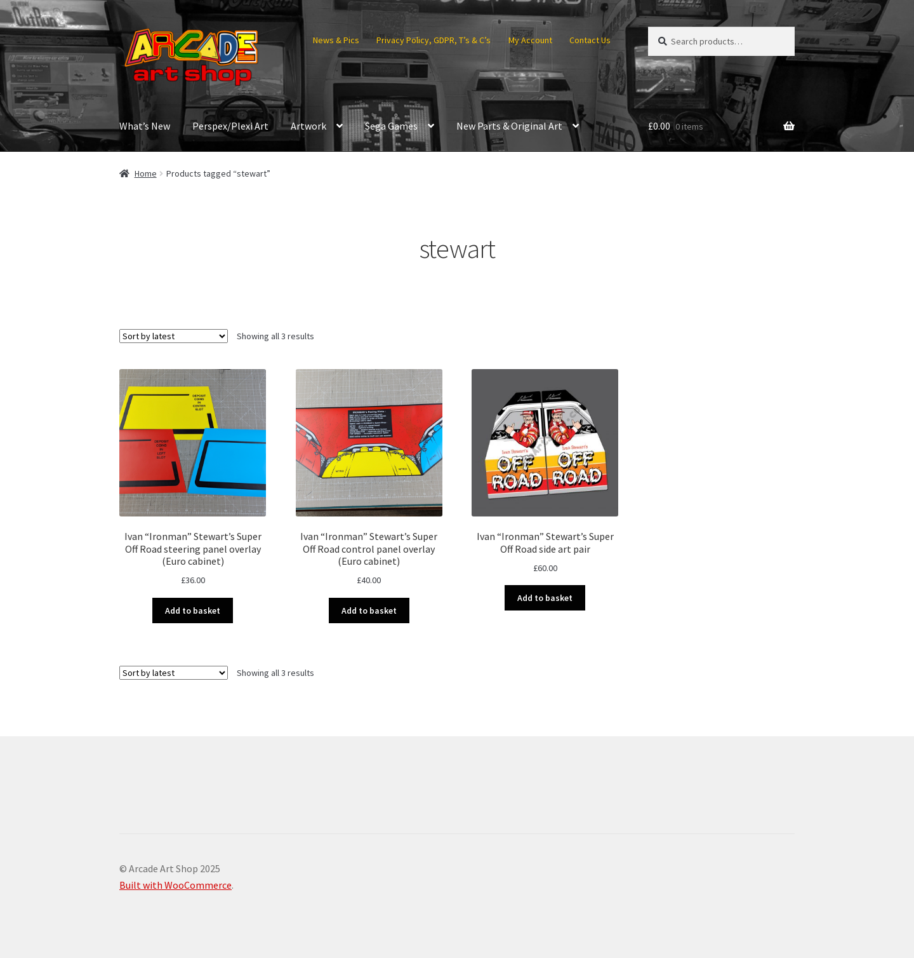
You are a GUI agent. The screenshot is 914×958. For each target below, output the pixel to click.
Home (146, 173)
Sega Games (391, 125)
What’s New (144, 125)
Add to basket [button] (192, 610)
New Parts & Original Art (509, 125)
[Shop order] (173, 336)
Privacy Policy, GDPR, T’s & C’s (433, 40)
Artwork (308, 125)
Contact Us (590, 40)
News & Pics (336, 40)
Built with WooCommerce (175, 885)
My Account (530, 40)
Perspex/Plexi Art (230, 125)
